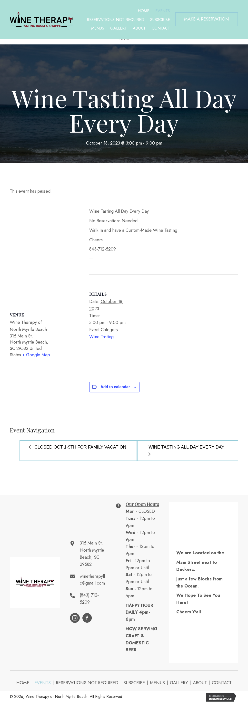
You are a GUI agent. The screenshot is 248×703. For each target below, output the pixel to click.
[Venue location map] (44, 250)
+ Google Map (36, 355)
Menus (157, 683)
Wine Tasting (101, 337)
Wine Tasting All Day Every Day (186, 447)
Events (42, 683)
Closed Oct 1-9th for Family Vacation (79, 447)
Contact (222, 683)
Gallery (179, 683)
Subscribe (134, 683)
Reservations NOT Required (87, 683)
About (200, 683)
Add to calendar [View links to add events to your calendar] (115, 387)
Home (22, 683)
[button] (206, 19)
